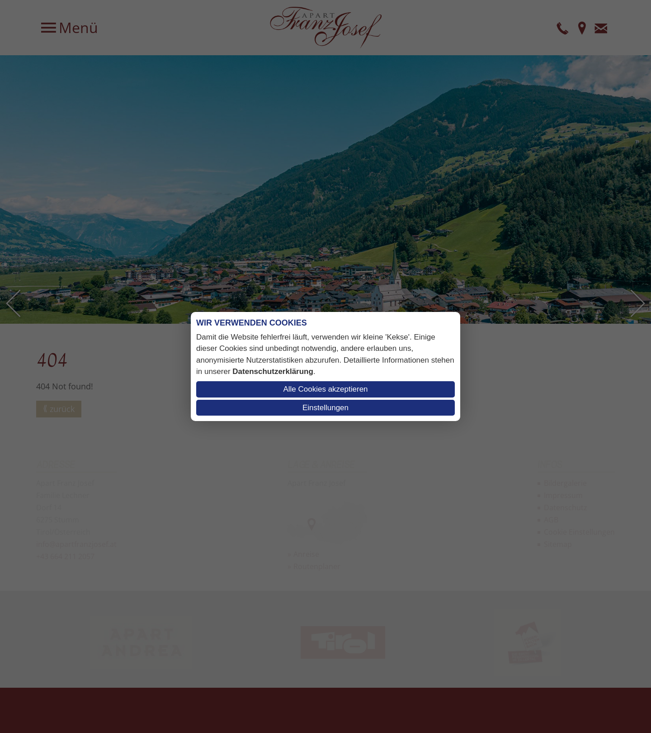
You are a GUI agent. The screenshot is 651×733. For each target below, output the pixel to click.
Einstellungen (325, 407)
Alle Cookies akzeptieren (325, 389)
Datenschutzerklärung (272, 371)
